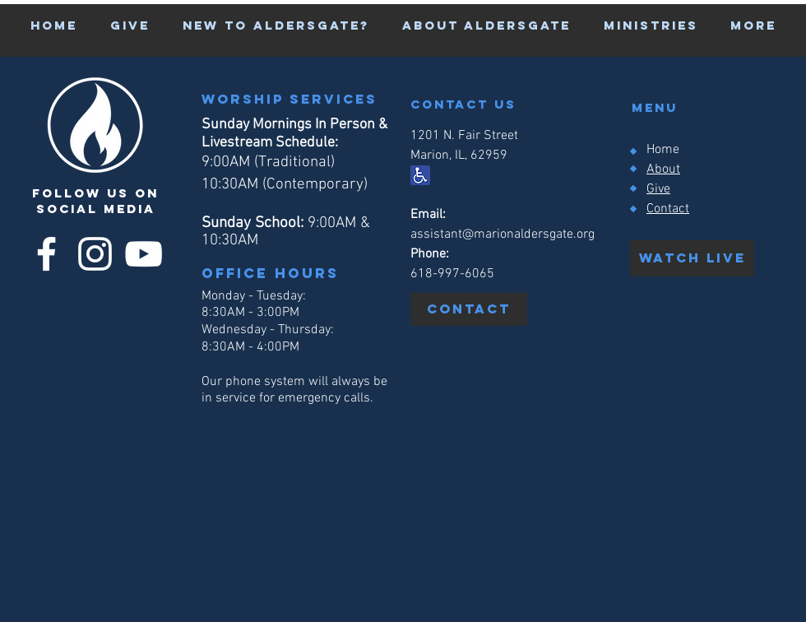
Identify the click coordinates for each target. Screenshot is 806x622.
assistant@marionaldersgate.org (502, 234)
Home (662, 150)
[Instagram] (95, 253)
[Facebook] (46, 253)
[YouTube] (143, 253)
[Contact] (468, 309)
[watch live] (692, 258)
